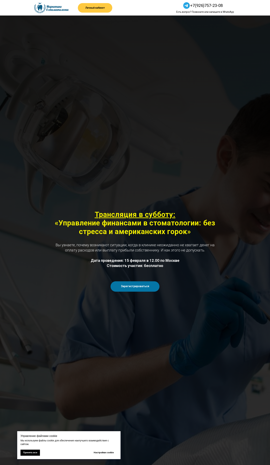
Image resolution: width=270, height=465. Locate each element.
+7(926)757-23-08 (206, 5)
